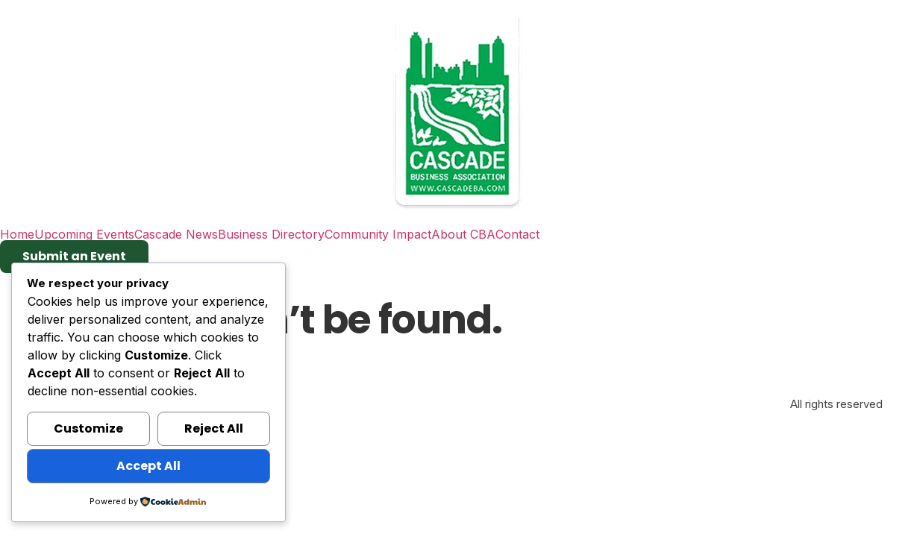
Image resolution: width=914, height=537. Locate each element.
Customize (88, 428)
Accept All (148, 465)
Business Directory (271, 234)
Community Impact (378, 234)
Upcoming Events (84, 234)
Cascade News (176, 234)
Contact (517, 234)
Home (17, 234)
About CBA (463, 234)
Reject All (213, 428)
